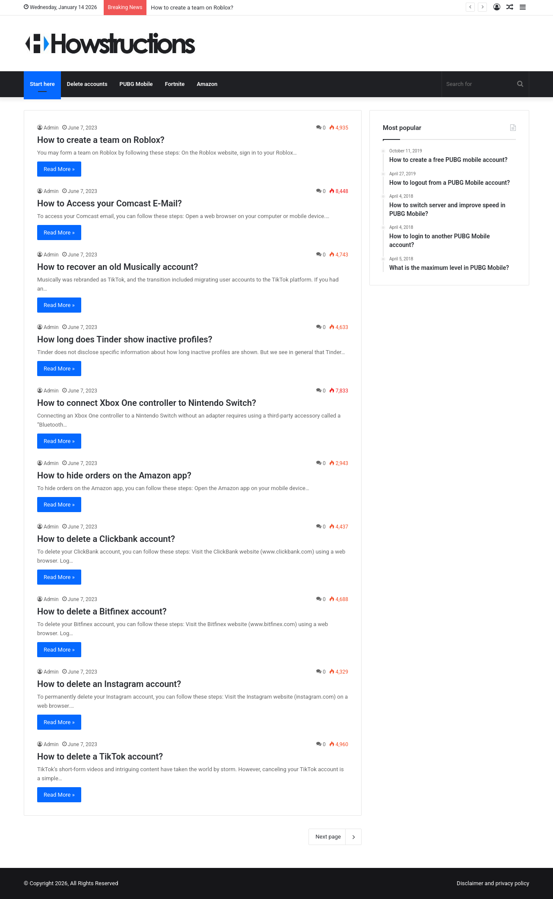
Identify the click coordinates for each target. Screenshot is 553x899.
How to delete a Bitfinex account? (102, 611)
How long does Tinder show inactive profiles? (124, 339)
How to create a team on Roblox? (192, 7)
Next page (335, 837)
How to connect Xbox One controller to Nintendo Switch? (146, 403)
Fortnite (175, 84)
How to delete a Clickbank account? (106, 539)
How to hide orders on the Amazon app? (114, 475)
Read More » (59, 169)
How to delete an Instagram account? (109, 684)
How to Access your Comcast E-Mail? (109, 203)
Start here (42, 84)
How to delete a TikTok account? (100, 756)
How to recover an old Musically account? (117, 267)
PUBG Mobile (136, 84)
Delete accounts (87, 84)
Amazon (207, 84)
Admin (51, 128)
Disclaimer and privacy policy (493, 883)
